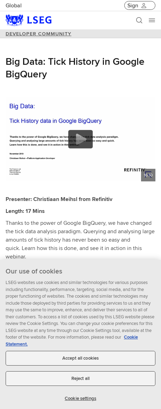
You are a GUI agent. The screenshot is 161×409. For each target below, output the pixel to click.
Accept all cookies (80, 361)
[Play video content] (80, 139)
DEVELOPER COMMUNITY (38, 33)
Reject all (80, 381)
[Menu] (152, 20)
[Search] (139, 20)
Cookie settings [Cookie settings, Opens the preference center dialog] (80, 400)
